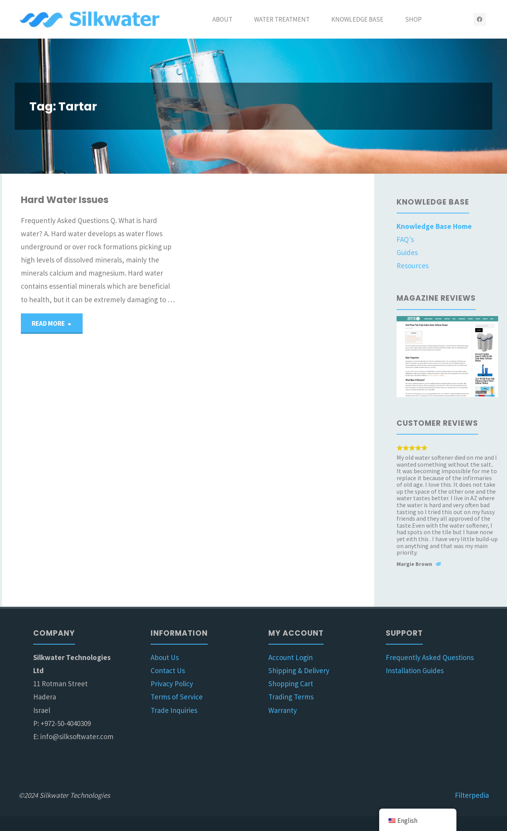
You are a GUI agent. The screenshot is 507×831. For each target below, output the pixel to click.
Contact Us (168, 670)
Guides (407, 252)
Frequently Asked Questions (430, 657)
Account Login (290, 657)
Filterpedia (472, 795)
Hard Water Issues (65, 199)
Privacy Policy (172, 683)
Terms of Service (177, 696)
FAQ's (405, 239)
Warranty (282, 710)
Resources (413, 265)
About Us (165, 657)
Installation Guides (415, 670)
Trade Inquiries (174, 710)
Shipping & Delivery (298, 670)
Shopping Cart (290, 683)
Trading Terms (291, 696)
